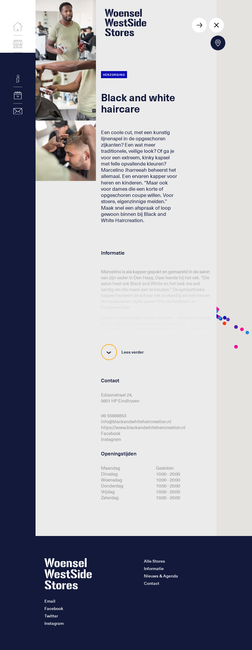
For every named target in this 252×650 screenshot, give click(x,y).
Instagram (111, 439)
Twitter (51, 616)
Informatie (154, 569)
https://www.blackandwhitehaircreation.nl (143, 427)
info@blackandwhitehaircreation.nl (136, 421)
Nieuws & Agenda (161, 576)
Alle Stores (154, 561)
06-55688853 (113, 415)
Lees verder (122, 352)
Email (49, 601)
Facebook (111, 433)
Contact (151, 583)
